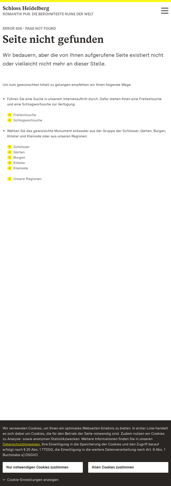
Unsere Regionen (27, 179)
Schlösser (21, 147)
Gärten (19, 152)
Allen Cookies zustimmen (113, 467)
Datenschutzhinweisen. (22, 444)
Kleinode (20, 168)
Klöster (19, 163)
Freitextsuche (24, 115)
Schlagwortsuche (27, 120)
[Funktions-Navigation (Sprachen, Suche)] (164, 11)
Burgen (19, 157)
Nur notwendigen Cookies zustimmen (37, 467)
